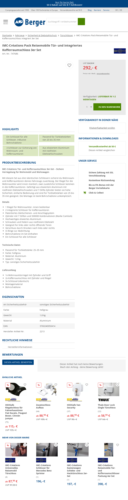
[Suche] (62, 21)
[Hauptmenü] (5, 22)
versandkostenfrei (103, 73)
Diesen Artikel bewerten (18, 362)
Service (106, 10)
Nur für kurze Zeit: (64, 2)
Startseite (7, 35)
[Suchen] (81, 21)
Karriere (97, 10)
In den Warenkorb (107, 107)
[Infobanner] (64, 3)
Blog (90, 10)
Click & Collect (96, 192)
